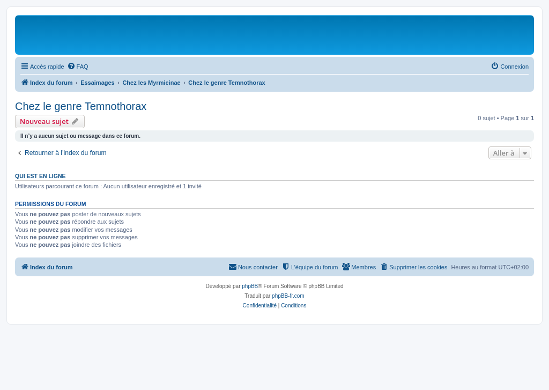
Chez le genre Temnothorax (80, 106)
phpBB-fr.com (288, 296)
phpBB (250, 286)
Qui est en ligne (40, 176)
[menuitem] (77, 66)
